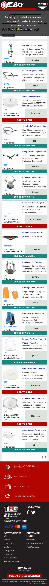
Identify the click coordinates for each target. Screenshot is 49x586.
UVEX (7, 84)
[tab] (24, 65)
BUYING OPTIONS (24, 65)
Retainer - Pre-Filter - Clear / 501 (34, 339)
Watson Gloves (10, 326)
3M (5, 110)
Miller (6, 58)
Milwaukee (8, 246)
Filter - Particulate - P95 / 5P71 (33, 369)
